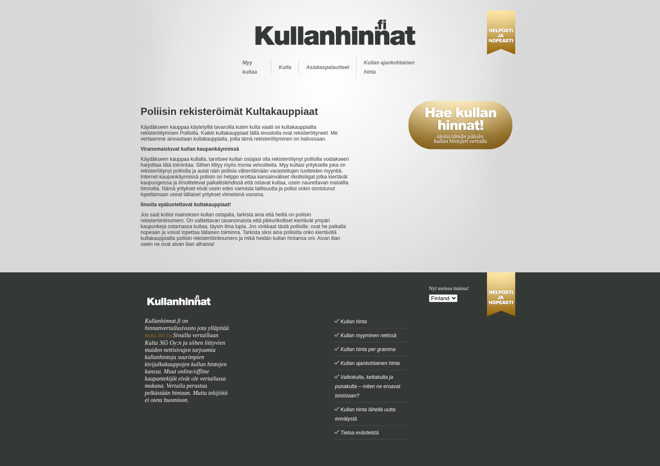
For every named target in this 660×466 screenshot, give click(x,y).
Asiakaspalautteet (327, 67)
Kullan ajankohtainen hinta (370, 363)
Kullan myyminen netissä (369, 335)
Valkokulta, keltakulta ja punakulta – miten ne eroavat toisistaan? (367, 386)
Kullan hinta (354, 322)
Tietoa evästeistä (360, 433)
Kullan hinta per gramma (368, 349)
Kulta (285, 67)
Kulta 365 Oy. (159, 335)
